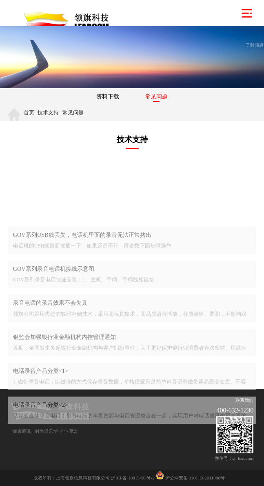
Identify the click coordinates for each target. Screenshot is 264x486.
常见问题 (156, 96)
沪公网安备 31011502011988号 (190, 477)
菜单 (247, 13)
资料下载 (107, 96)
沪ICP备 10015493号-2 (133, 477)
